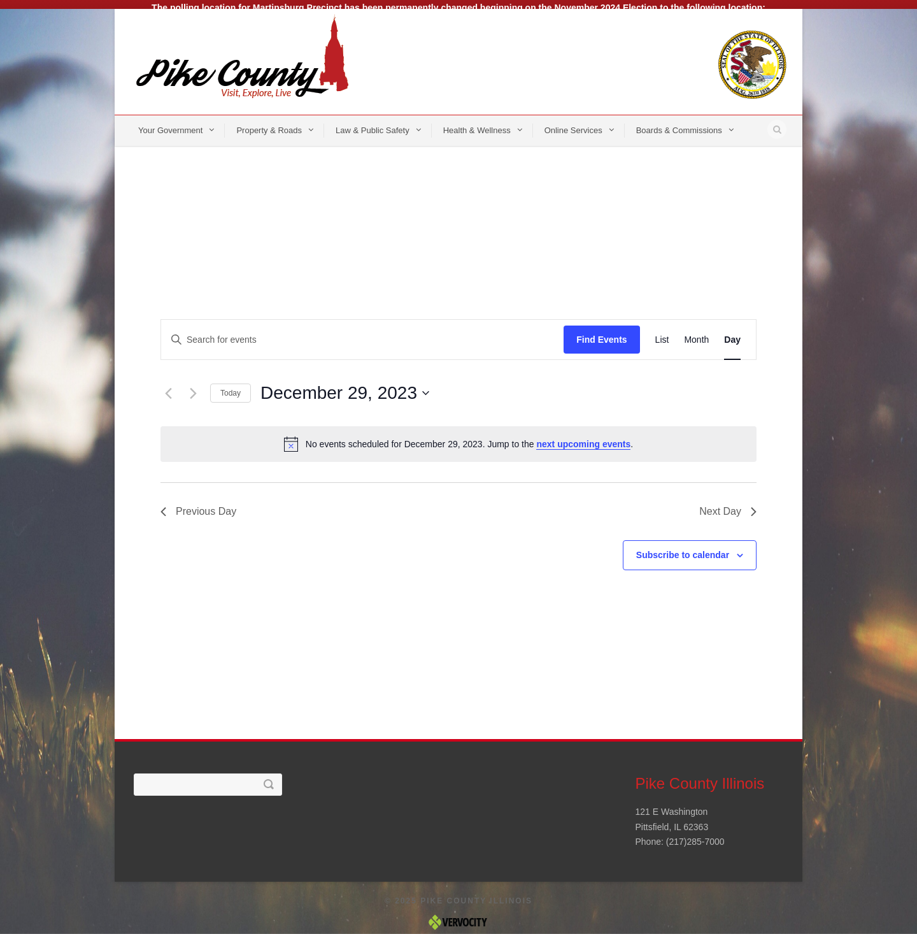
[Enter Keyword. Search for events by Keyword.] (362, 331)
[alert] (458, 436)
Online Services (573, 121)
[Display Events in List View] (662, 331)
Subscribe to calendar (682, 547)
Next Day (728, 503)
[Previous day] (168, 384)
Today (230, 384)
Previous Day (198, 503)
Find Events (601, 331)
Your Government (170, 121)
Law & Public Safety (372, 121)
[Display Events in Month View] (696, 331)
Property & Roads (269, 121)
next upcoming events (583, 435)
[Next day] (193, 384)
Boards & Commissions (679, 121)
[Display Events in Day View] (732, 331)
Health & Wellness (477, 121)
